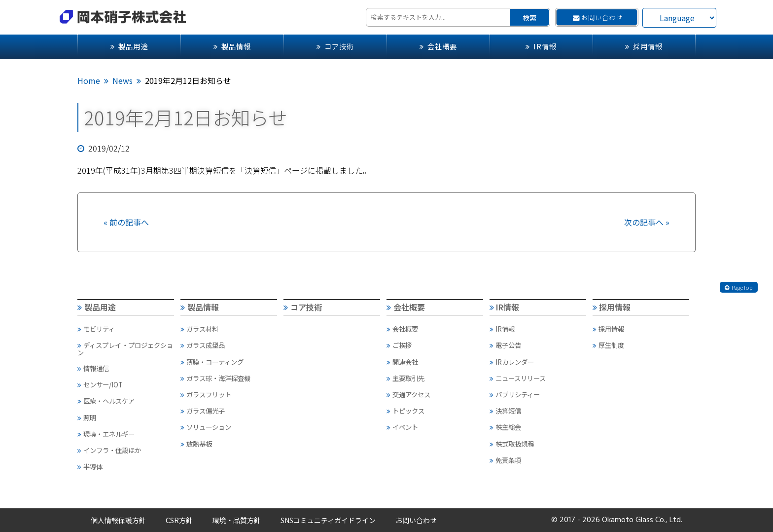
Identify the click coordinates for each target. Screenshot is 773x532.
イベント (402, 427)
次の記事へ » (646, 222)
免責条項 (505, 460)
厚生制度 (608, 345)
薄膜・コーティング (212, 362)
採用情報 (644, 46)
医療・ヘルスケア (106, 401)
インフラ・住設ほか (109, 450)
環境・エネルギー (106, 434)
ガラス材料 (199, 329)
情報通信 (93, 368)
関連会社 (402, 362)
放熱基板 (196, 444)
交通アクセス (408, 394)
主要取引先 (405, 378)
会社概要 (438, 46)
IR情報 (541, 46)
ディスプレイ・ (125, 348)
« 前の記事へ (126, 222)
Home (88, 80)
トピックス (405, 411)
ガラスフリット (205, 394)
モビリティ (96, 329)
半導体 (90, 466)
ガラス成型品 (202, 345)
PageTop (738, 287)
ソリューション (205, 427)
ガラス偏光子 (202, 411)
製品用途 (129, 46)
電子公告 (505, 345)
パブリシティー (515, 394)
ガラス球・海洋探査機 (215, 378)
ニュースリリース (518, 378)
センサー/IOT (100, 384)
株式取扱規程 (512, 444)
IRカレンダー (512, 362)
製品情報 (232, 46)
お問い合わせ (598, 17)
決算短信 (505, 411)
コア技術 (335, 46)
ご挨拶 (399, 345)
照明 (86, 417)
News (122, 80)
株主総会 (505, 427)
